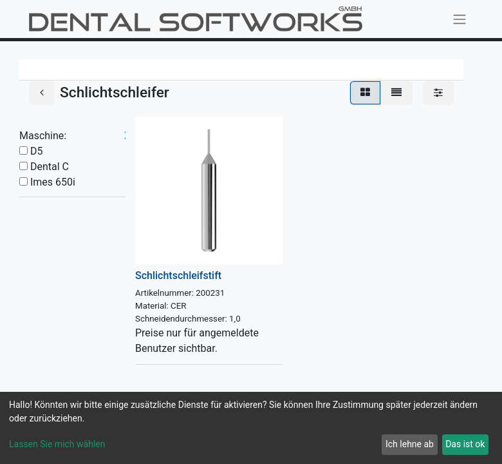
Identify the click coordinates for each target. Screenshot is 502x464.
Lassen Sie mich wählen (57, 444)
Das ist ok (465, 444)
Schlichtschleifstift (178, 275)
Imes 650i (52, 182)
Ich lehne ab (410, 444)
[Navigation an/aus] (459, 19)
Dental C (49, 166)
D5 (36, 151)
